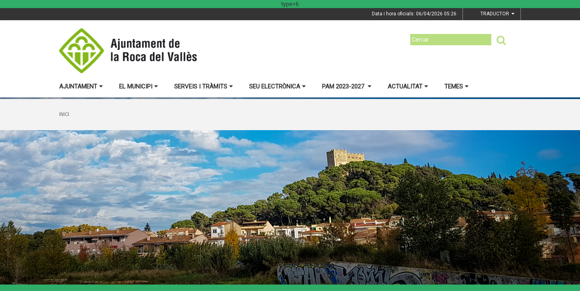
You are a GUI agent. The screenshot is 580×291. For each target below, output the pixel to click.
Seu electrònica (277, 86)
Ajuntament (81, 86)
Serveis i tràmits (203, 86)
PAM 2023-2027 (346, 86)
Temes (456, 86)
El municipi (138, 86)
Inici (64, 114)
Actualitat (408, 86)
